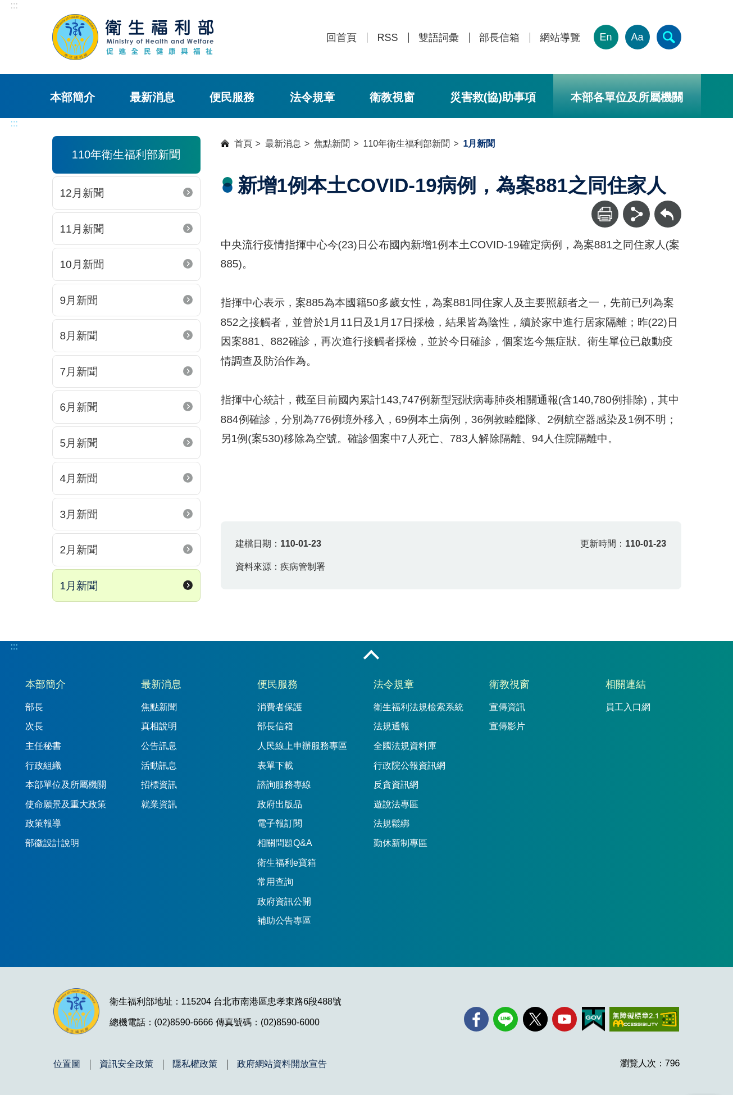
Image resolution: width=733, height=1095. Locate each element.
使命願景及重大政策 (65, 804)
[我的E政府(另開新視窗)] (593, 1019)
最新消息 (152, 97)
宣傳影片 (507, 726)
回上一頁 (667, 206)
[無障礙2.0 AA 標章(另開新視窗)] (644, 1019)
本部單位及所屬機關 (65, 784)
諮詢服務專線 (284, 784)
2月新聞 (79, 550)
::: (14, 5)
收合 (371, 655)
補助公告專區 (284, 920)
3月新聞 (79, 514)
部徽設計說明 (52, 843)
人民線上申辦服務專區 (302, 746)
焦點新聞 (332, 143)
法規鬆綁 (391, 823)
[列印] (604, 214)
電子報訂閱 (279, 823)
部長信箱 (499, 38)
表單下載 (275, 765)
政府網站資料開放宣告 (282, 1064)
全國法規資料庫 (405, 746)
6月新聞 (79, 407)
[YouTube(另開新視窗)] (564, 1019)
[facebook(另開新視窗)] (476, 1019)
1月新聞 (79, 586)
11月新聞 (82, 229)
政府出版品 (279, 804)
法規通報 (391, 726)
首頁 (243, 143)
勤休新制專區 (400, 843)
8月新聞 (79, 336)
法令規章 (312, 97)
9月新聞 (79, 300)
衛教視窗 (392, 97)
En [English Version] (605, 37)
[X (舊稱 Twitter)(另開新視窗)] (535, 1019)
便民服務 (232, 97)
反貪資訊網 (396, 784)
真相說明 (159, 726)
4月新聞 (79, 478)
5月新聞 (79, 443)
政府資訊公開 (284, 901)
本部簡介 (72, 97)
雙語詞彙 (438, 38)
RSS (387, 38)
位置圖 (66, 1064)
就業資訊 (159, 804)
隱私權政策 (194, 1064)
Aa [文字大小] (637, 37)
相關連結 (625, 684)
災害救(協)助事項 (493, 97)
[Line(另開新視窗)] (505, 1019)
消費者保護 (279, 707)
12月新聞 (82, 193)
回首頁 (341, 38)
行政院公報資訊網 (409, 765)
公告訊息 (159, 746)
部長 (34, 707)
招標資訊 (159, 784)
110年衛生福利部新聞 (406, 143)
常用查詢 (275, 882)
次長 (34, 726)
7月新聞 (79, 372)
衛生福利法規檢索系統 (418, 707)
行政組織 (43, 765)
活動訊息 (159, 765)
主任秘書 (43, 746)
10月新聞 (82, 264)
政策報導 (43, 823)
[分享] (636, 214)
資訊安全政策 (126, 1064)
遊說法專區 (396, 804)
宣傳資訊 (507, 707)
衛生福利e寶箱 (286, 862)
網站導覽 (560, 38)
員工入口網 (627, 707)
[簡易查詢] (669, 37)
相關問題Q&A (284, 843)
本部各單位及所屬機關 (627, 97)
